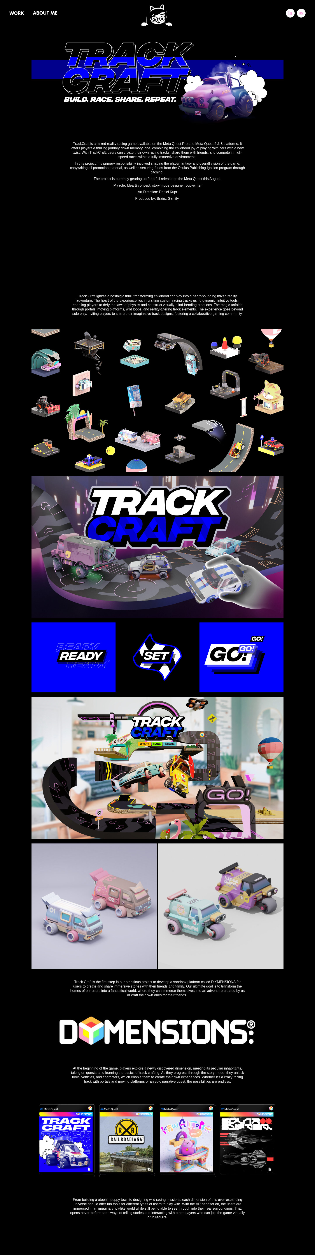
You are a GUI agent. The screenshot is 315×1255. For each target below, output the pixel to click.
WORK (16, 13)
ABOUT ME (45, 13)
